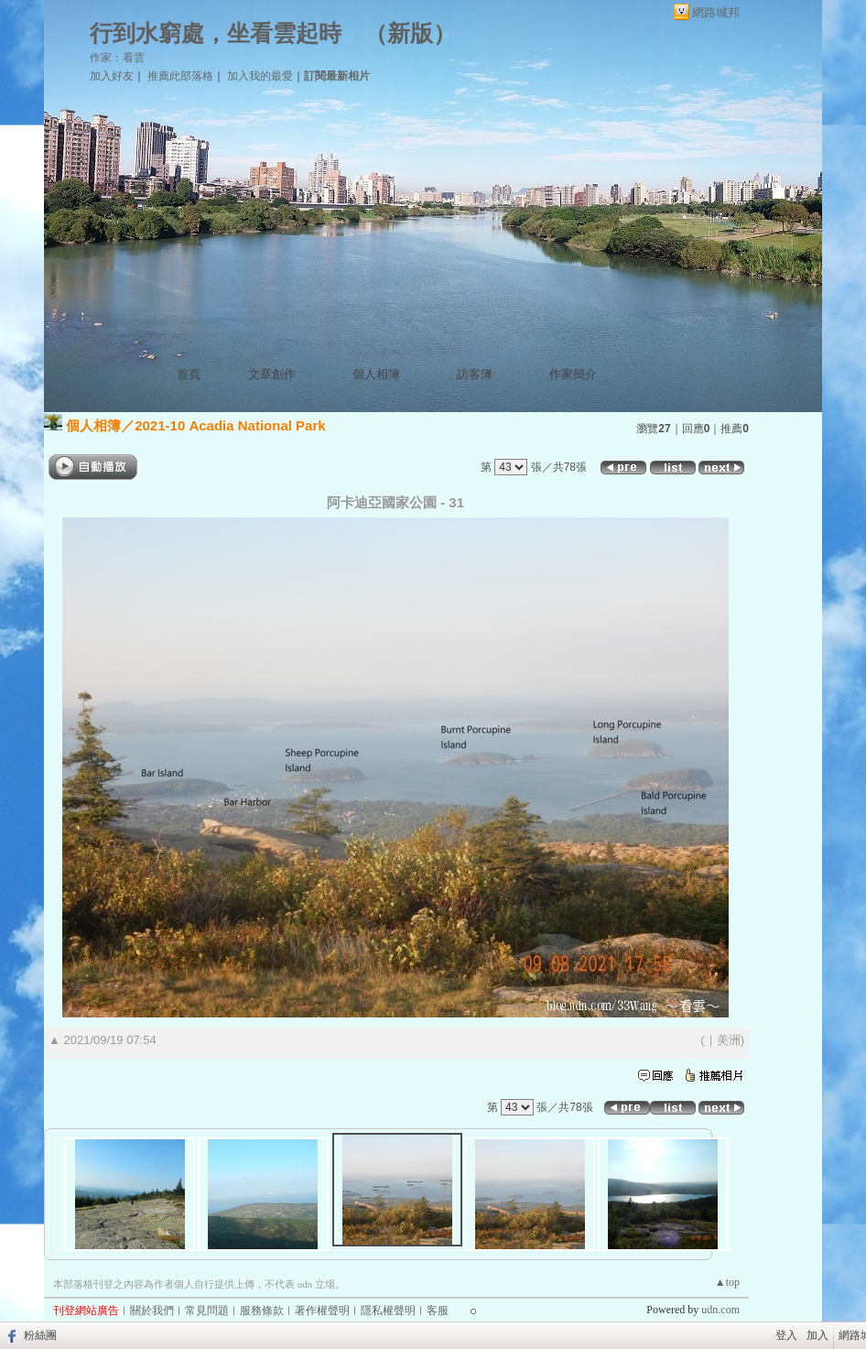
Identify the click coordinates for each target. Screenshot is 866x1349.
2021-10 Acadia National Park (230, 425)
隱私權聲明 (388, 1310)
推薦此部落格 (180, 76)
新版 (410, 33)
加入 (817, 1335)
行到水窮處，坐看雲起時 (215, 33)
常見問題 (207, 1310)
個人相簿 (376, 374)
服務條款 (262, 1310)
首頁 (188, 374)
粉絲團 (40, 1335)
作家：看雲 (117, 57)
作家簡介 (573, 374)
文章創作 (272, 374)
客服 (438, 1310)
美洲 (729, 1040)
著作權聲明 (322, 1310)
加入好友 (112, 76)
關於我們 (152, 1310)
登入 (786, 1335)
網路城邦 (716, 12)
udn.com (720, 1309)
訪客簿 (475, 374)
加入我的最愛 (260, 76)
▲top (727, 1282)
